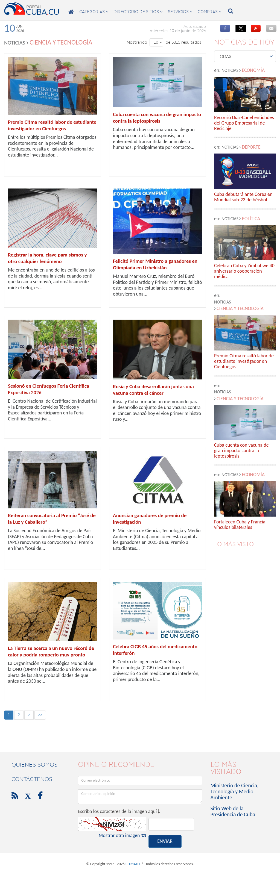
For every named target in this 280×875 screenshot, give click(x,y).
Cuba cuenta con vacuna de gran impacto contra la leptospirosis (157, 117)
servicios (180, 12)
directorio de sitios (138, 12)
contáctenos (31, 779)
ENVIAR (164, 841)
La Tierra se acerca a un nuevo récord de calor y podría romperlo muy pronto (51, 651)
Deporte (251, 147)
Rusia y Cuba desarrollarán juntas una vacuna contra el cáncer (153, 389)
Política (251, 219)
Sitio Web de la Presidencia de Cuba (233, 811)
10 (158, 42)
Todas (245, 56)
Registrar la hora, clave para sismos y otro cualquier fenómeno (47, 258)
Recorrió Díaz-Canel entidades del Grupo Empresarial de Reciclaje (244, 123)
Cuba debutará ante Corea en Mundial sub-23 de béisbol (243, 197)
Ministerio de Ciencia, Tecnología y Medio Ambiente (235, 791)
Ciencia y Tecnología (240, 308)
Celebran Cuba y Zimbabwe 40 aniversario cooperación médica (244, 271)
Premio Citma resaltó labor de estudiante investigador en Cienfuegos (52, 125)
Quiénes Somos (34, 765)
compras (209, 12)
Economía (253, 70)
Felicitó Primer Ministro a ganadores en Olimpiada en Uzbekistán (155, 264)
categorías (93, 12)
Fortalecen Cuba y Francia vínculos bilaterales (239, 524)
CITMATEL (133, 864)
